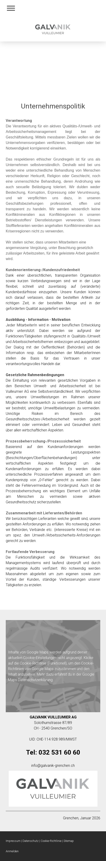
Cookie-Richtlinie (33, 663)
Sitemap (68, 841)
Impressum (13, 841)
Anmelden (12, 851)
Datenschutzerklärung (35, 680)
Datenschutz (31, 841)
